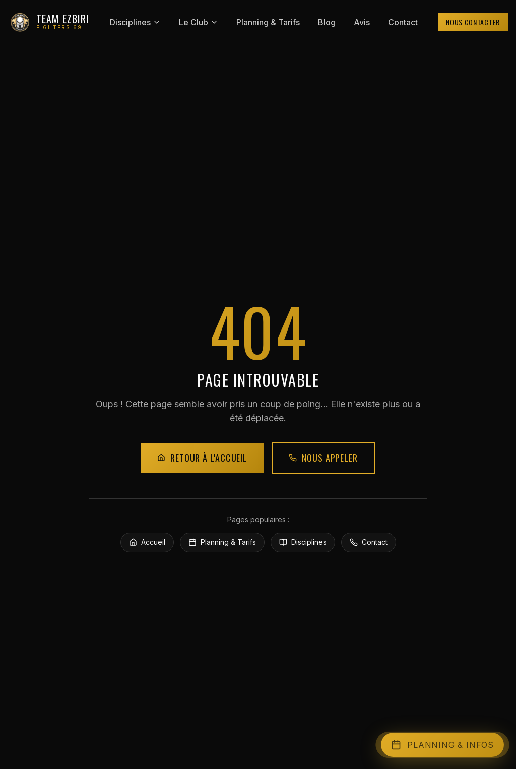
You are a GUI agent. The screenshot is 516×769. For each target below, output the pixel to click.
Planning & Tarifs (268, 22)
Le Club (198, 22)
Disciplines (135, 22)
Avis (362, 22)
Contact (403, 22)
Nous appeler (323, 457)
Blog (327, 22)
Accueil (147, 542)
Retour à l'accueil (202, 457)
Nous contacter (473, 22)
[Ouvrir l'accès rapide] (442, 745)
